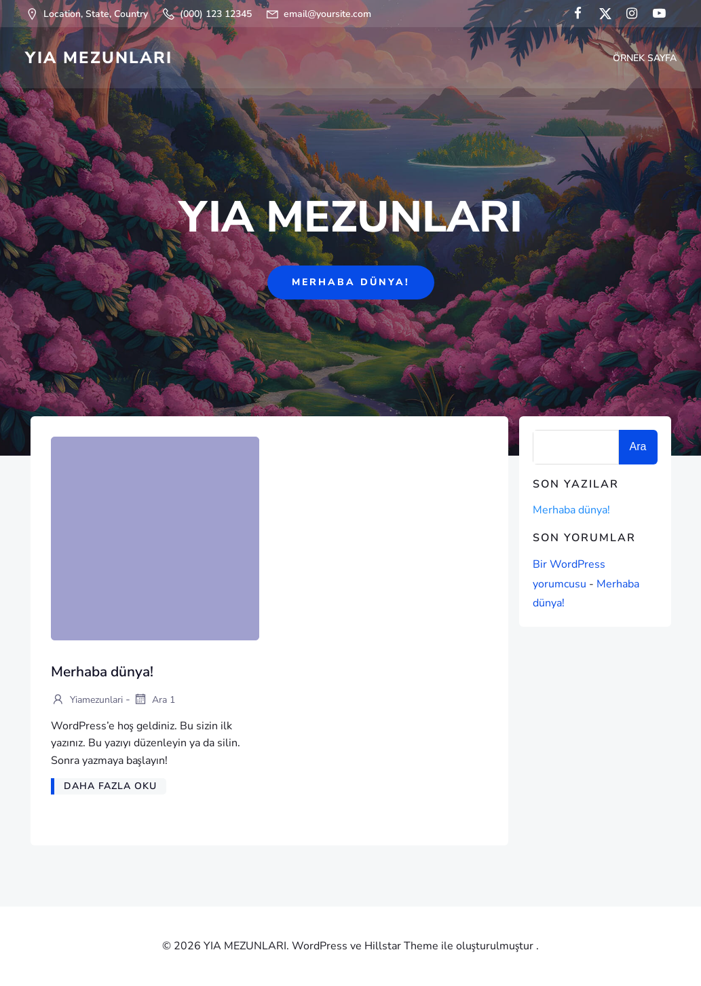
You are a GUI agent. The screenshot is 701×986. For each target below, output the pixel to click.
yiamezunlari (87, 700)
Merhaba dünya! (571, 510)
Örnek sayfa (645, 58)
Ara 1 (154, 700)
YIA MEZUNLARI (98, 58)
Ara (638, 446)
